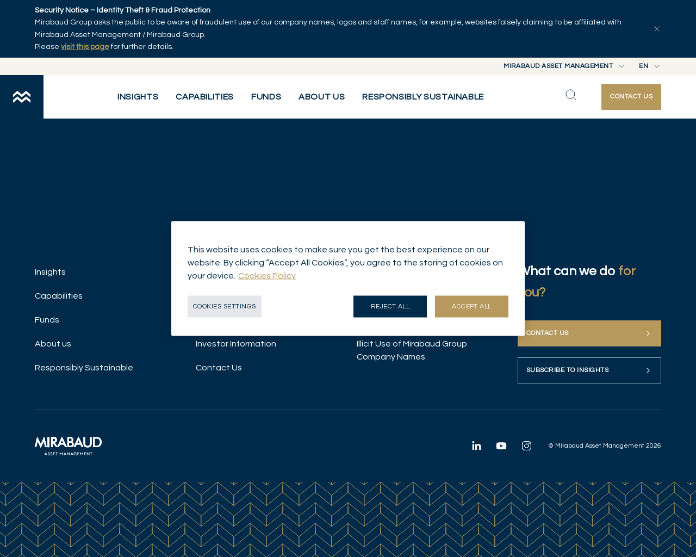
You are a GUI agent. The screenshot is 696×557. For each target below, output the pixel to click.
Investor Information (236, 343)
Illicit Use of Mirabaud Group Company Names (412, 350)
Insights (50, 272)
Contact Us (219, 367)
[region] (348, 278)
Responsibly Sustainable (84, 367)
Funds (47, 319)
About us (53, 343)
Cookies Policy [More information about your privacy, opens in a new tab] (267, 275)
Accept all (472, 306)
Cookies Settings (224, 306)
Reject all (390, 306)
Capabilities (59, 296)
